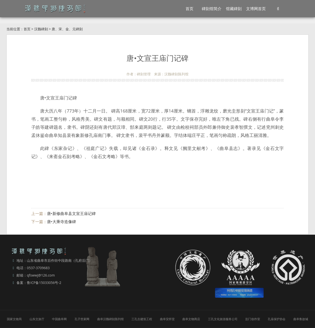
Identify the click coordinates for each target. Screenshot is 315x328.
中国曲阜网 (59, 319)
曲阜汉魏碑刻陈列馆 (110, 319)
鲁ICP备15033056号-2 (44, 282)
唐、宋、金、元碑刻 (67, 29)
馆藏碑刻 (234, 8)
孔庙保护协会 (276, 319)
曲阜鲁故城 (300, 319)
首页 (189, 8)
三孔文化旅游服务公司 (222, 319)
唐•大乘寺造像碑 (61, 221)
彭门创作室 (252, 319)
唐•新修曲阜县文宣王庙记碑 (71, 213)
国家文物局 (14, 319)
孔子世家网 (82, 319)
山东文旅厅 (37, 319)
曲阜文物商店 (191, 319)
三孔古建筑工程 (141, 319)
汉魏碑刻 (41, 29)
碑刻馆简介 (211, 8)
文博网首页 (256, 8)
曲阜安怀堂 (167, 319)
